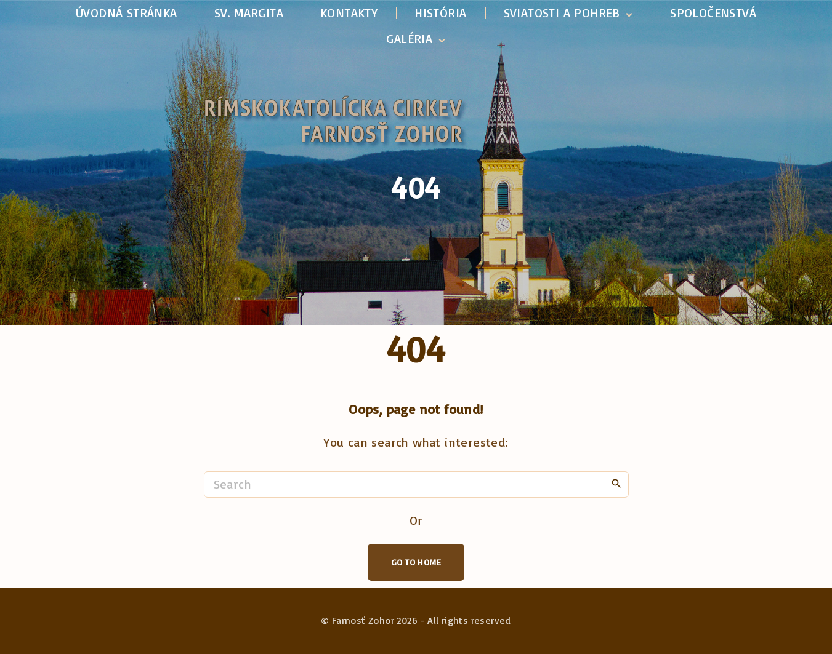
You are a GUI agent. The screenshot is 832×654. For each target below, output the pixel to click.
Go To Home (416, 562)
